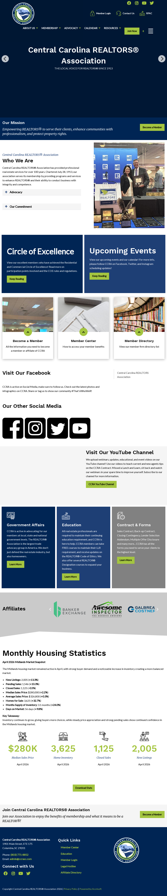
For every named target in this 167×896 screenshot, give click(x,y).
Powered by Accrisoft (90, 889)
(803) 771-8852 (19, 854)
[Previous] (5, 58)
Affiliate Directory (71, 872)
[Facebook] (129, 3)
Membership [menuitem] (49, 28)
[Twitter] (152, 3)
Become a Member (152, 127)
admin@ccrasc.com (21, 858)
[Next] (161, 58)
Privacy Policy (71, 889)
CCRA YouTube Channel (101, 484)
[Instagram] (136, 3)
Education (66, 853)
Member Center (70, 847)
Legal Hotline (68, 866)
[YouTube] (144, 3)
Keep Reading (16, 279)
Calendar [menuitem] (90, 28)
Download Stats (83, 788)
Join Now (132, 31)
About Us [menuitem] (29, 28)
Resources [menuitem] (111, 28)
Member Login (69, 859)
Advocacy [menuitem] (71, 28)
